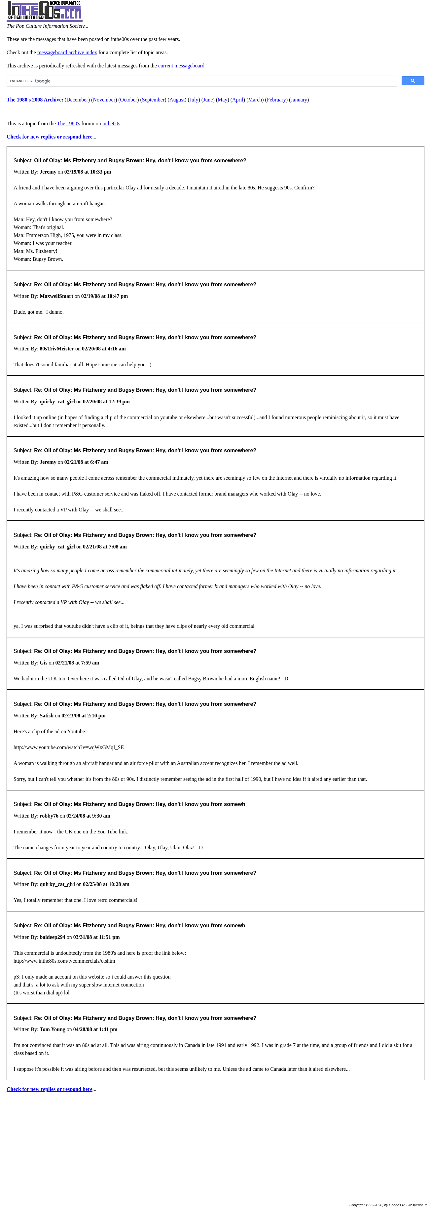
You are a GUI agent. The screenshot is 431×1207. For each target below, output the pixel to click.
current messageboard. (182, 65)
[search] (201, 81)
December (77, 99)
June (208, 99)
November (104, 99)
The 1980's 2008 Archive (34, 99)
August (177, 99)
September (153, 99)
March (255, 99)
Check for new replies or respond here (49, 137)
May (222, 99)
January (299, 99)
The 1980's (68, 123)
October (128, 99)
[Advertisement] (216, 1145)
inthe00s (111, 123)
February (276, 99)
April (237, 99)
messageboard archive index (67, 52)
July (194, 99)
